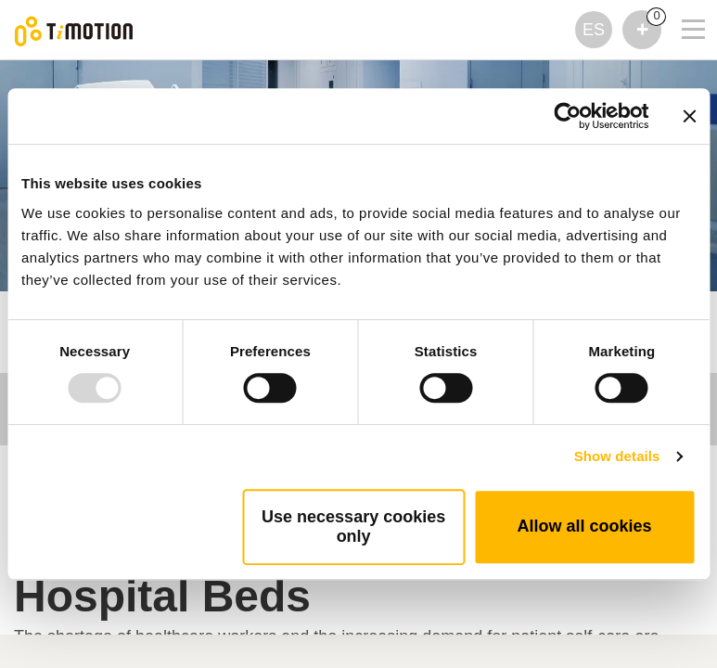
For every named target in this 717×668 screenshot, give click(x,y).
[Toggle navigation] (682, 4)
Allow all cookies (585, 526)
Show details (617, 456)
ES (594, 29)
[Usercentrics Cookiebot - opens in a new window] (567, 116)
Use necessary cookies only (353, 526)
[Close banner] (689, 115)
